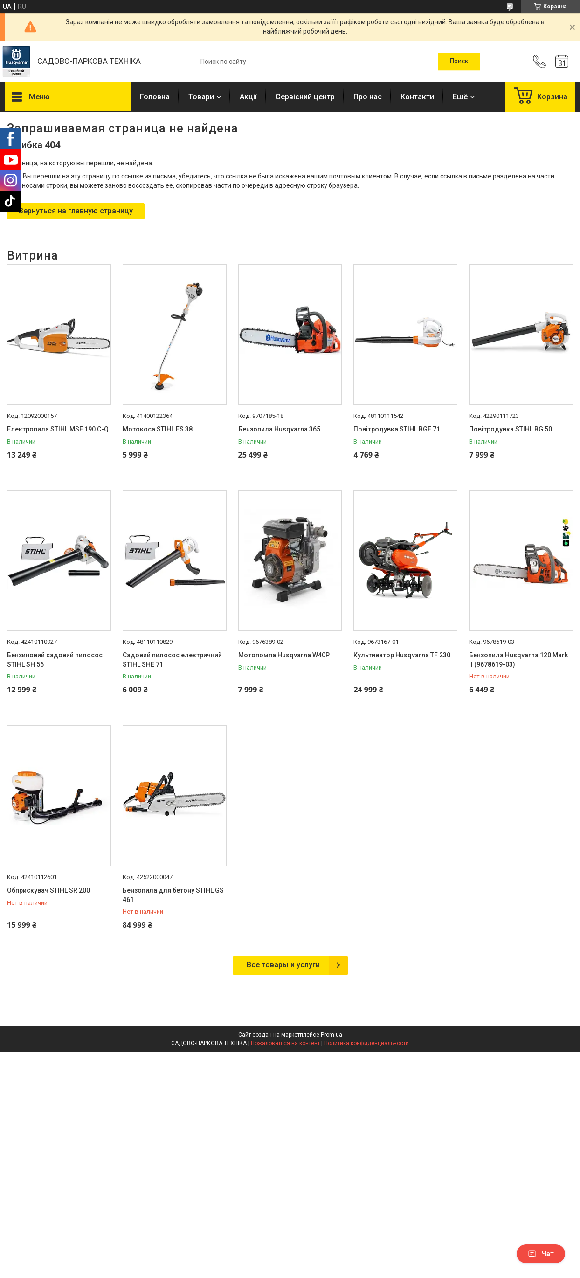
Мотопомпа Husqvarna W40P (284, 655)
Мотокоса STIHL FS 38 (158, 429)
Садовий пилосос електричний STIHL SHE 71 (172, 659)
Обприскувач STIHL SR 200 (48, 890)
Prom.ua (331, 1035)
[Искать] (459, 61)
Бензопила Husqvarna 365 (279, 429)
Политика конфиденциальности (366, 1043)
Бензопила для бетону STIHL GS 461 (173, 895)
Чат (541, 1254)
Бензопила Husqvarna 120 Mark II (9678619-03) (518, 659)
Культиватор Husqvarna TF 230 (401, 655)
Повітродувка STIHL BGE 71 (396, 429)
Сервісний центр (305, 96)
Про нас (367, 96)
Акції (248, 96)
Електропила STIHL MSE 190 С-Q (58, 429)
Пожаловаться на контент (285, 1043)
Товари (201, 96)
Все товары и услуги (283, 964)
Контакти (417, 96)
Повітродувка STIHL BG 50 (510, 429)
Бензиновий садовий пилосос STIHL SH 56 (55, 659)
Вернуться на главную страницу (76, 210)
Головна (155, 96)
